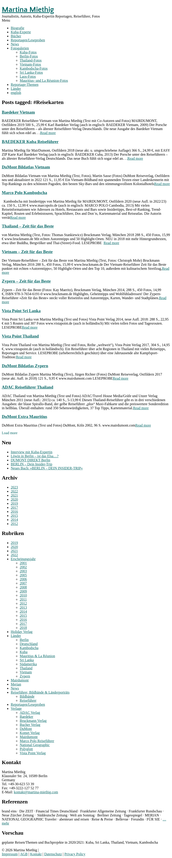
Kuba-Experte (21, 32)
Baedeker (26, 717)
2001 (23, 563)
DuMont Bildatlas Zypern (25, 365)
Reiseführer (28, 700)
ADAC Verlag (30, 712)
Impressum (10, 854)
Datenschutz (53, 854)
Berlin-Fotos (29, 56)
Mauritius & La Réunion (37, 656)
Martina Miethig (28, 9)
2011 (23, 599)
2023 (14, 487)
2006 (23, 579)
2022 (14, 491)
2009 (23, 591)
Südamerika (28, 664)
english (16, 93)
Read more (48, 133)
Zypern (25, 676)
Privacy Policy (74, 854)
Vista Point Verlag (33, 753)
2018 (23, 628)
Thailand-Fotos (31, 60)
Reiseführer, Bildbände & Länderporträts (40, 692)
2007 (23, 583)
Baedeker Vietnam (18, 112)
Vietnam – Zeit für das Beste (27, 251)
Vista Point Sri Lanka (21, 310)
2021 (14, 495)
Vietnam (26, 672)
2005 (23, 575)
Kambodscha (29, 648)
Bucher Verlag (30, 725)
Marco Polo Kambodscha (24, 192)
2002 (23, 567)
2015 (14, 515)
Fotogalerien (20, 48)
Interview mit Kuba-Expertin (31, 452)
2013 (23, 607)
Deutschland (29, 644)
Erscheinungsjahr (23, 559)
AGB (24, 854)
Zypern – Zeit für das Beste (26, 281)
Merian (16, 684)
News (15, 44)
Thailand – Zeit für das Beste (28, 226)
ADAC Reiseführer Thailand (27, 387)
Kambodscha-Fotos (33, 68)
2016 (14, 511)
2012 (14, 524)
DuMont (26, 729)
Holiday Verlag (21, 632)
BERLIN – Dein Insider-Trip (31, 464)
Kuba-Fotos (28, 52)
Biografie (17, 28)
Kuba (24, 652)
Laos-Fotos (28, 76)
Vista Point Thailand (20, 336)
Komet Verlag (30, 733)
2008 (23, 587)
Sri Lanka (27, 660)
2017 (14, 507)
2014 (14, 520)
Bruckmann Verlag (33, 721)
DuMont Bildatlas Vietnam (26, 167)
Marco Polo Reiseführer (37, 741)
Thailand (26, 668)
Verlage (16, 708)
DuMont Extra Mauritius (24, 416)
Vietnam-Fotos (30, 64)
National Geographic (35, 745)
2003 (23, 571)
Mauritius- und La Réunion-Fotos (44, 80)
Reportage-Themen (25, 84)
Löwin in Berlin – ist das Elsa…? (34, 456)
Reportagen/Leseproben (28, 40)
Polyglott (26, 749)
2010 (23, 595)
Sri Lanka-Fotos (31, 72)
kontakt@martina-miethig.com (36, 792)
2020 (14, 499)
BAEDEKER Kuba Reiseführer (30, 141)
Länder (16, 89)
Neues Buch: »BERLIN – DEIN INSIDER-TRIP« (47, 468)
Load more (9, 433)
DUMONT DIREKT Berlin (30, 460)
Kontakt (36, 854)
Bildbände (27, 696)
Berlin (24, 640)
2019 (14, 503)
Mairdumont (20, 680)
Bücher (16, 36)
